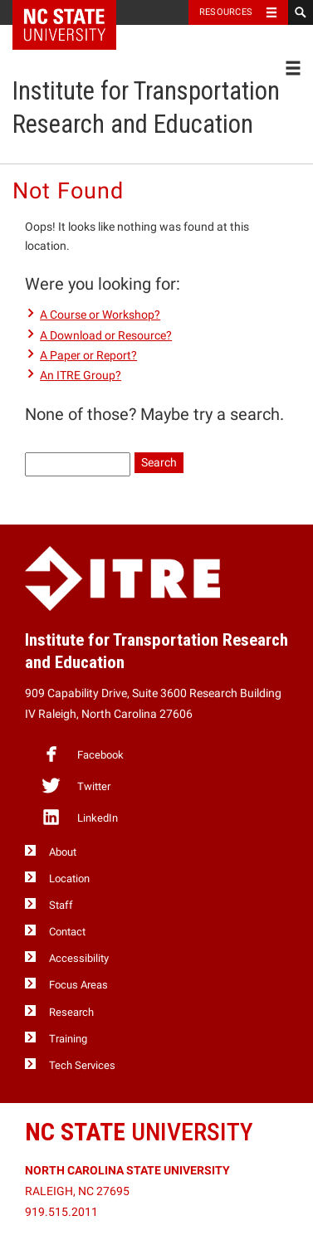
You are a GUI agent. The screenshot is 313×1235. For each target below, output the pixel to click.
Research (71, 1012)
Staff (61, 905)
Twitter (75, 785)
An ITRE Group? (80, 375)
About (62, 852)
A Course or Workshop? (100, 314)
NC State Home (75, 12)
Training (68, 1038)
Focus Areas (78, 985)
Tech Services (82, 1065)
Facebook (82, 754)
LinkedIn (79, 817)
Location (69, 878)
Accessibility (79, 958)
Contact (67, 931)
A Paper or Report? (88, 355)
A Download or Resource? (106, 335)
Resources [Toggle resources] (225, 12)
